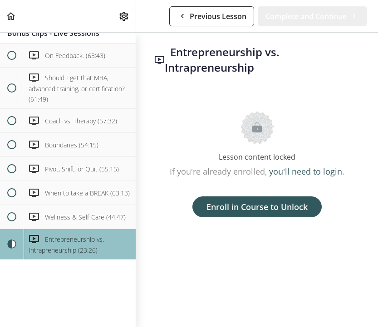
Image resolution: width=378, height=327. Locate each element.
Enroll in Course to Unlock (257, 206)
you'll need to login (305, 171)
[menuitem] (124, 16)
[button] (11, 16)
